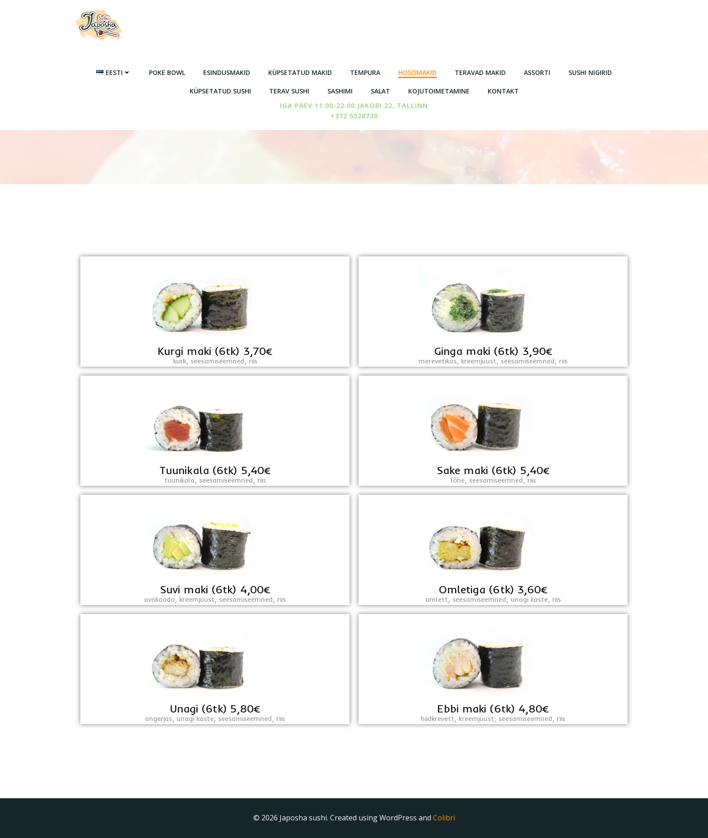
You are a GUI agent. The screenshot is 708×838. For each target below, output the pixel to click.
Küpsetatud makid (300, 72)
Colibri (444, 818)
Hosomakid (417, 72)
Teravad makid (480, 72)
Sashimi (340, 91)
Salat (380, 91)
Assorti (537, 72)
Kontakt (503, 91)
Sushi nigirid (590, 72)
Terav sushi (289, 91)
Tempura (365, 72)
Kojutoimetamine (439, 91)
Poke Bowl (167, 72)
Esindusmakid (226, 72)
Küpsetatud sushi (220, 91)
